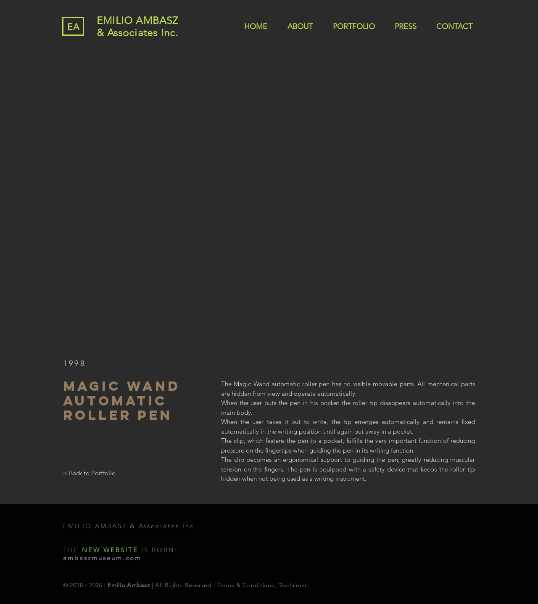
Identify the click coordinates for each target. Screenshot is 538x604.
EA (73, 26)
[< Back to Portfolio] (89, 472)
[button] (269, 205)
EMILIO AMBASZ (138, 20)
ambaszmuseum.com (102, 558)
